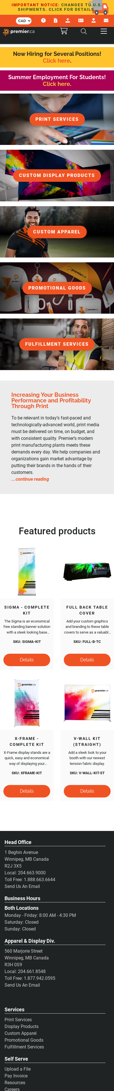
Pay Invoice (16, 1076)
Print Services (18, 1020)
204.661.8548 (32, 972)
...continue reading (30, 479)
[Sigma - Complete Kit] (27, 572)
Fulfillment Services (24, 1047)
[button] (104, 31)
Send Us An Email (22, 887)
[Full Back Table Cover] (87, 572)
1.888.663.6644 (39, 880)
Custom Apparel (21, 1034)
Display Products (22, 1027)
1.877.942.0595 (39, 979)
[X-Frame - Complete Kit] (27, 703)
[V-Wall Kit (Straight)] (87, 703)
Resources (15, 1083)
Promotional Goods (24, 1040)
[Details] (26, 660)
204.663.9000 (32, 873)
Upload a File (18, 1070)
